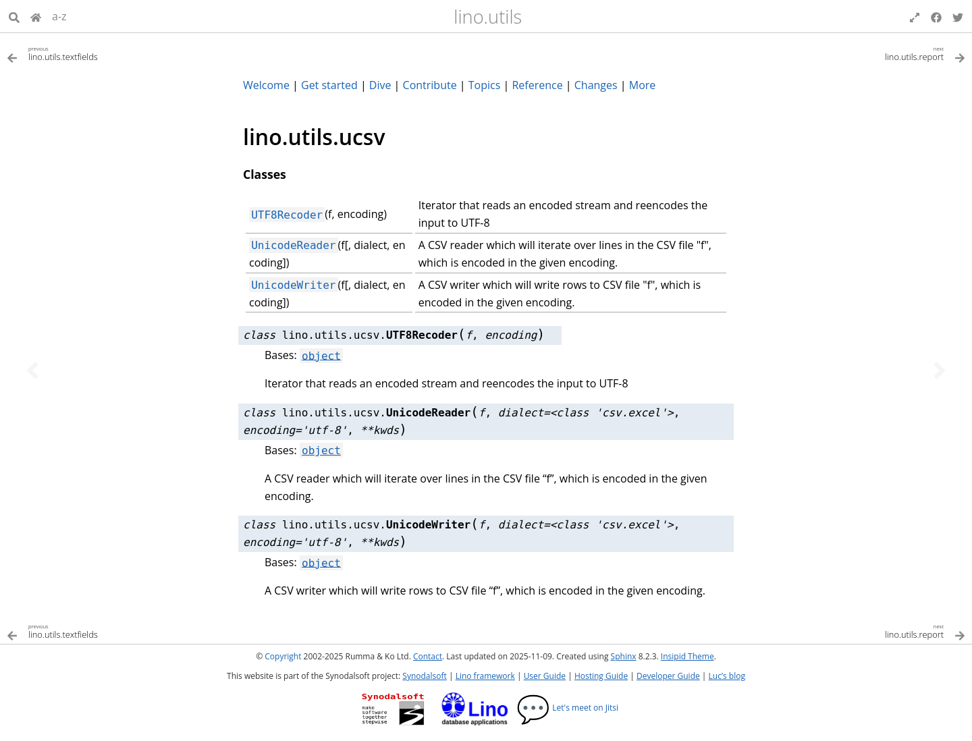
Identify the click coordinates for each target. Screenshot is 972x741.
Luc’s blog (727, 676)
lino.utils (488, 16)
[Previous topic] (32, 370)
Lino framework (485, 676)
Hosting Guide (601, 676)
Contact (427, 656)
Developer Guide (668, 676)
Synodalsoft (424, 676)
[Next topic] (939, 370)
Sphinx (624, 656)
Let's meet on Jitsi (567, 707)
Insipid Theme (687, 656)
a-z (59, 16)
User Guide (545, 676)
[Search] (14, 16)
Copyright (283, 656)
